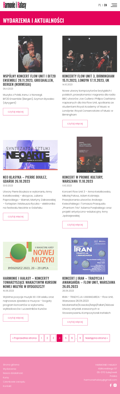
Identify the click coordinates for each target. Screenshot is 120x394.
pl (99, 5)
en (105, 5)
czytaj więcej (15, 112)
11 (80, 338)
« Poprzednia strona (24, 338)
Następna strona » (96, 338)
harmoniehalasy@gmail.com (100, 380)
